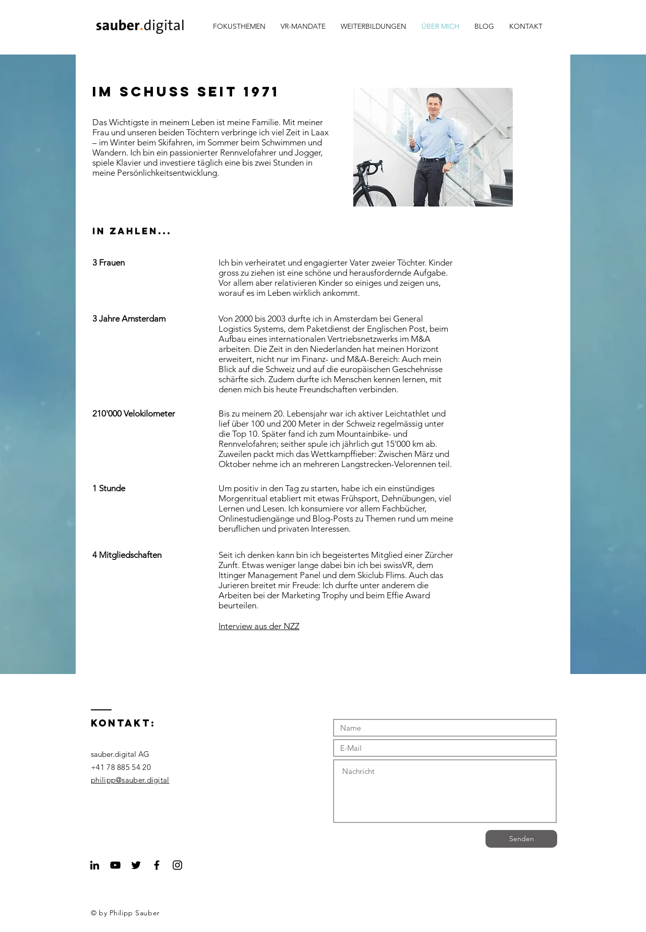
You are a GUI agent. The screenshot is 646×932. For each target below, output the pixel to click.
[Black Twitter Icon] (136, 865)
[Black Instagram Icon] (177, 865)
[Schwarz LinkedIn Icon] (94, 865)
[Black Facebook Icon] (156, 865)
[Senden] (521, 839)
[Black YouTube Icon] (115, 865)
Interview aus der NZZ (259, 626)
